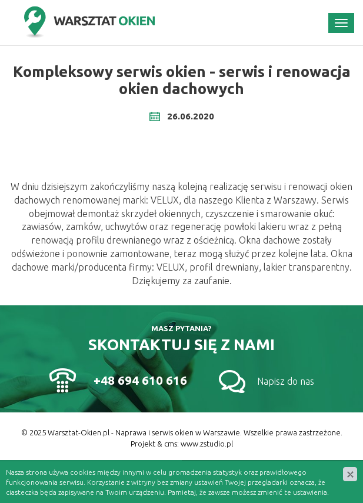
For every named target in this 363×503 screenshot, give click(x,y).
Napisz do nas (285, 381)
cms (170, 443)
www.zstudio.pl (207, 443)
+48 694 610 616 (140, 380)
